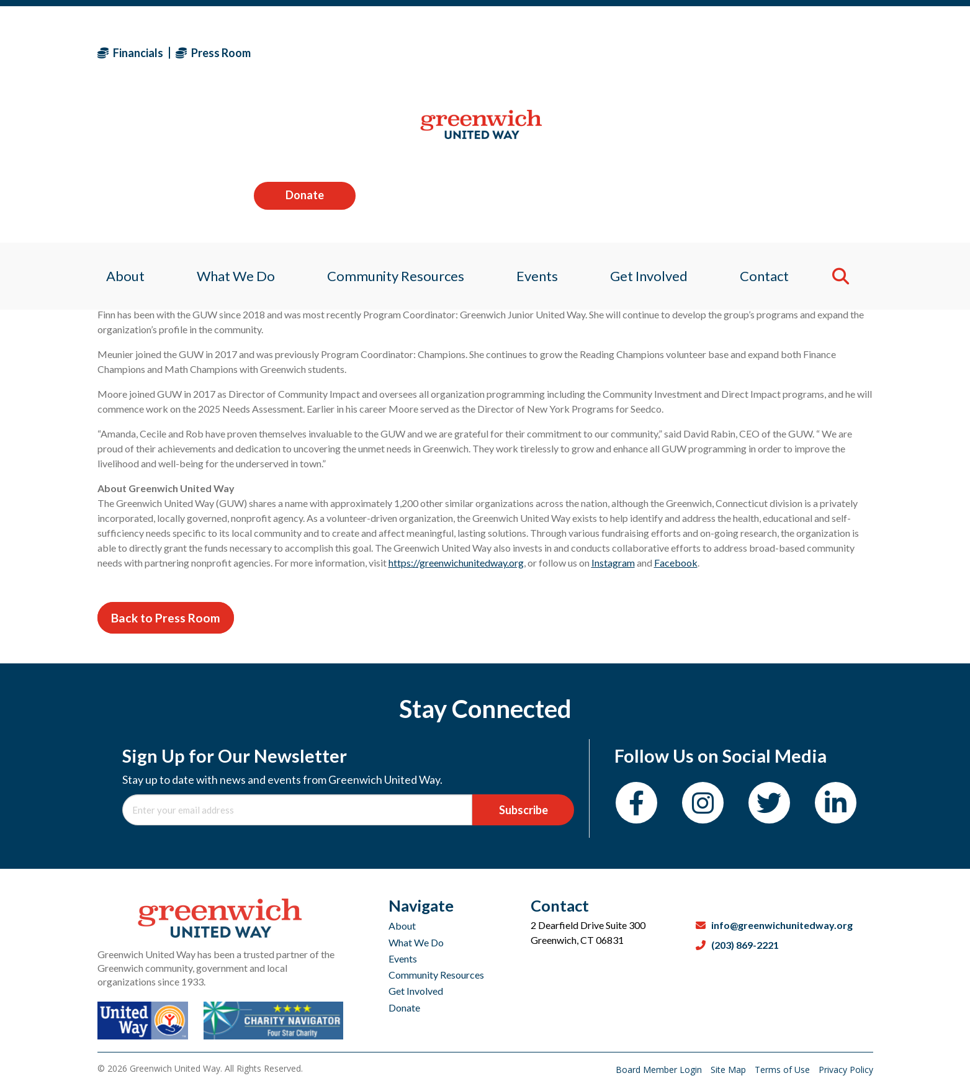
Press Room (213, 53)
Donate (821, 52)
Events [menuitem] (538, 133)
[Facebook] (636, 802)
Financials (130, 53)
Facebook (676, 562)
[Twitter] (769, 802)
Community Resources (436, 975)
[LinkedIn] (835, 802)
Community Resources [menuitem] (393, 133)
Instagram (613, 562)
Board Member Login (660, 1069)
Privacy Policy (846, 1069)
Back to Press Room (165, 618)
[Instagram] (703, 802)
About (402, 925)
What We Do (416, 942)
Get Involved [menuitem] (653, 133)
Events (402, 958)
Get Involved (415, 991)
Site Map (729, 1069)
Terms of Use (783, 1069)
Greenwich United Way (328, 274)
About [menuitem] (116, 133)
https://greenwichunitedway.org (456, 562)
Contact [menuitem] (772, 133)
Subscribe (523, 810)
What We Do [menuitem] (230, 133)
